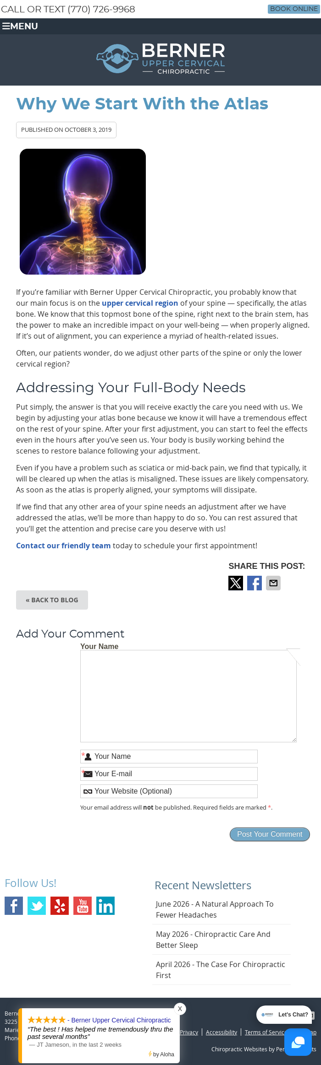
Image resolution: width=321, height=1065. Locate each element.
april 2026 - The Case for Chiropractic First (220, 969)
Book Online (294, 9)
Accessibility (221, 1032)
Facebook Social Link (14, 906)
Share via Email (274, 583)
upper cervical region (140, 303)
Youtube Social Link (82, 906)
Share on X (236, 583)
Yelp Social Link (59, 906)
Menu (20, 26)
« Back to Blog (52, 599)
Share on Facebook (255, 583)
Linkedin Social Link (105, 906)
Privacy (189, 1032)
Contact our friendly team (63, 546)
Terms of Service (266, 1032)
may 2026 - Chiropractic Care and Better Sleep (213, 939)
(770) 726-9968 (101, 9)
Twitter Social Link (37, 906)
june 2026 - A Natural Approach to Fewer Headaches (215, 909)
